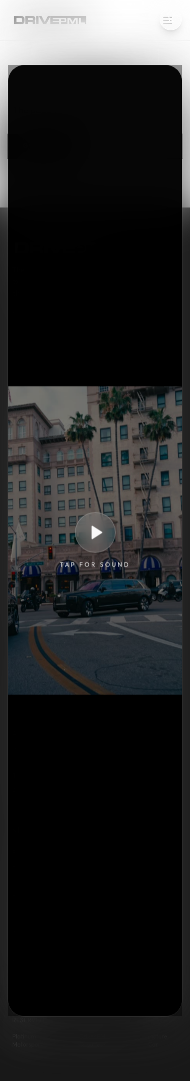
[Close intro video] (171, 19)
